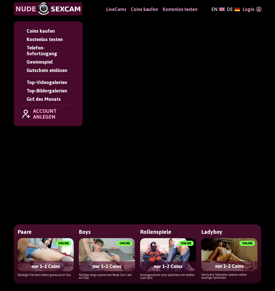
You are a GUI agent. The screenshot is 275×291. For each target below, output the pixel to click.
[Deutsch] (233, 9)
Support (106, 255)
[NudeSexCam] (48, 8)
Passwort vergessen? (119, 243)
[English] (218, 9)
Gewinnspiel (40, 62)
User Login (109, 236)
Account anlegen (166, 236)
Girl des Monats (44, 99)
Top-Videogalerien (47, 82)
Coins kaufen (41, 31)
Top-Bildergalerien (47, 90)
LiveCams (116, 9)
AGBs (104, 261)
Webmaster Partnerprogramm (232, 261)
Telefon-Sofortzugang (42, 50)
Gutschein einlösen (47, 70)
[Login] (252, 9)
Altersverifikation (116, 274)
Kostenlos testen (45, 39)
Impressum (109, 267)
